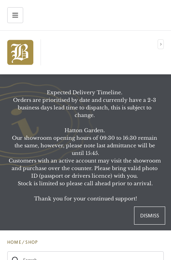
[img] (20, 52)
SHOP (31, 242)
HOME (14, 242)
